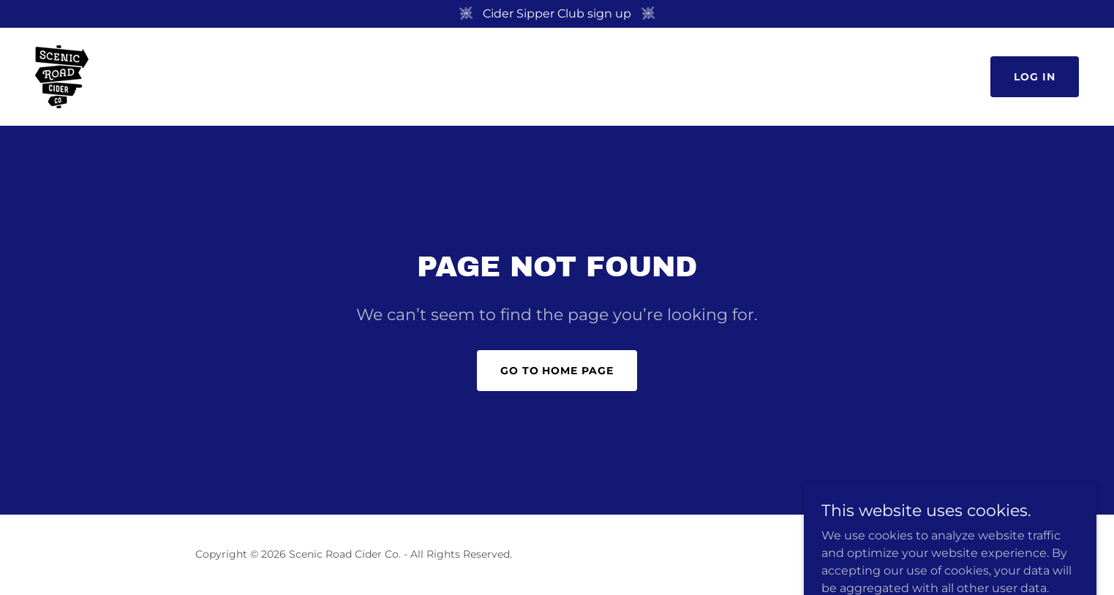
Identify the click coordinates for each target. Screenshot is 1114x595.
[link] (62, 76)
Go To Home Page (557, 370)
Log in (1034, 76)
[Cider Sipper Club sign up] (557, 14)
